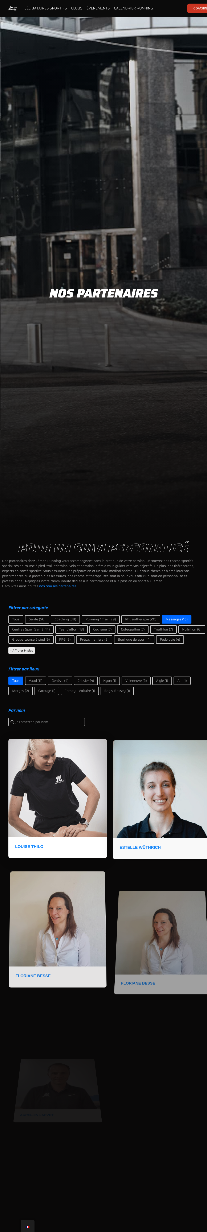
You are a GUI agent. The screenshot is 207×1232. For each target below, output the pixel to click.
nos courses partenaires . (58, 586)
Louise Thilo (31, 861)
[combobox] (46, 722)
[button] (15, 619)
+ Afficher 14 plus (21, 650)
